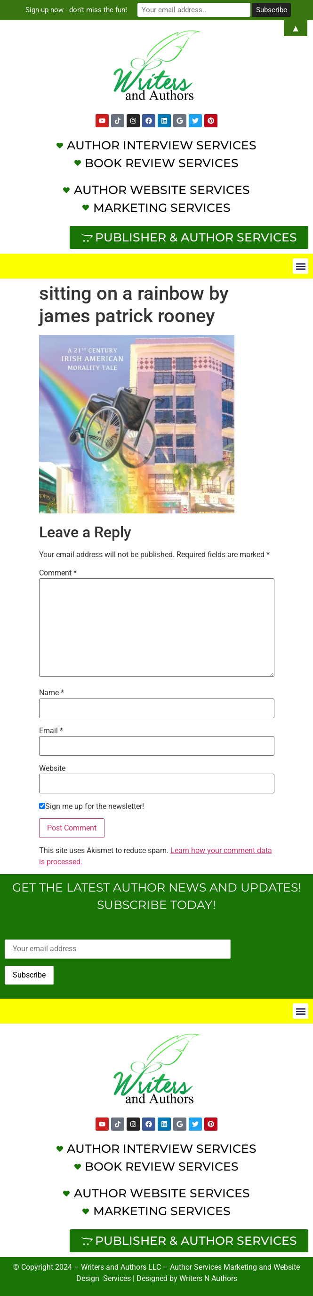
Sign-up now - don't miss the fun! (76, 10)
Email (51, 731)
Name (51, 693)
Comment (58, 573)
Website (52, 768)
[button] (300, 266)
